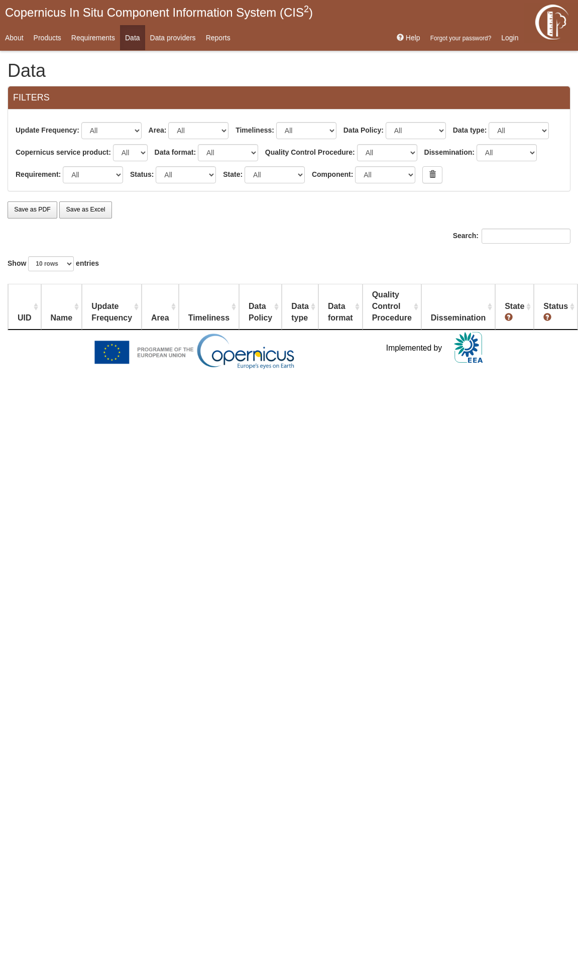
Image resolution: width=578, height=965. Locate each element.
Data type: (470, 130)
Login (509, 38)
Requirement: (38, 174)
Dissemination (458, 317)
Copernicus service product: (63, 152)
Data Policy (260, 312)
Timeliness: (255, 130)
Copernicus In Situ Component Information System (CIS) (159, 11)
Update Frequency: (47, 130)
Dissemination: (449, 152)
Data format (340, 312)
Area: (158, 130)
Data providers (173, 38)
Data (132, 38)
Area (160, 317)
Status (555, 312)
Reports (218, 38)
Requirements (93, 38)
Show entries (53, 263)
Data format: (175, 152)
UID (25, 317)
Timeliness (208, 317)
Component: (332, 174)
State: (233, 174)
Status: (142, 174)
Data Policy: (363, 130)
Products (47, 38)
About (14, 38)
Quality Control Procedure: (310, 152)
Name (62, 317)
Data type (300, 312)
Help (408, 38)
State (514, 312)
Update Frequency (111, 312)
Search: (511, 236)
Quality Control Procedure (392, 306)
